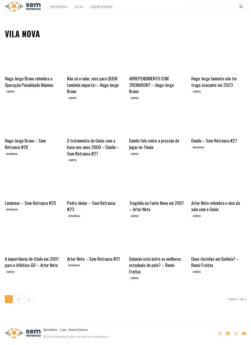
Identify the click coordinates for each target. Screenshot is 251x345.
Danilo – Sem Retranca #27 (214, 140)
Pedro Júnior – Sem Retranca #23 (91, 206)
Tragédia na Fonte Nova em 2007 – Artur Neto (156, 206)
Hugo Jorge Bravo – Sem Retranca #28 (25, 143)
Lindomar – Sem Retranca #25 (30, 202)
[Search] (241, 7)
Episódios (12, 154)
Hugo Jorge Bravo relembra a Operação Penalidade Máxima (29, 81)
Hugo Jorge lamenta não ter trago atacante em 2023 (214, 81)
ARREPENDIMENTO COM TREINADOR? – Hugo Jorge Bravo (151, 84)
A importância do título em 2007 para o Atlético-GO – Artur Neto (32, 261)
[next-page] (29, 299)
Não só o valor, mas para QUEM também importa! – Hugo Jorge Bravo (93, 84)
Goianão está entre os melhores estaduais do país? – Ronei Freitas (155, 265)
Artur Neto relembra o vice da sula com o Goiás (215, 206)
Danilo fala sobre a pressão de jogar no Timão (154, 143)
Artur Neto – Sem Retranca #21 (93, 258)
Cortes (10, 92)
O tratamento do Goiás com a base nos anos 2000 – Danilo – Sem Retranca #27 (93, 146)
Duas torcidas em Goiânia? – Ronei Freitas (215, 261)
